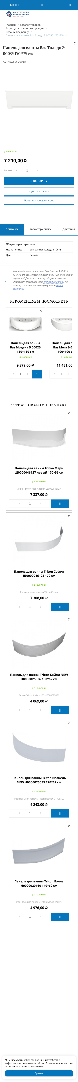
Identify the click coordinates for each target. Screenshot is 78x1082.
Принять (39, 1073)
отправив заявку (53, 281)
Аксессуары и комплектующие (25, 28)
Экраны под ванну (17, 32)
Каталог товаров (30, 24)
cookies (26, 1060)
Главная (11, 24)
